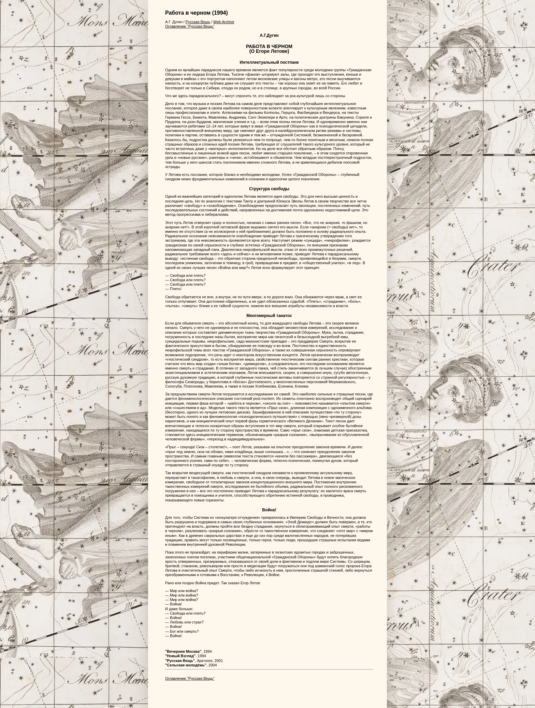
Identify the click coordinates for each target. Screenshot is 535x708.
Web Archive (223, 22)
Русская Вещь (198, 22)
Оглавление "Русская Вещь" (189, 26)
